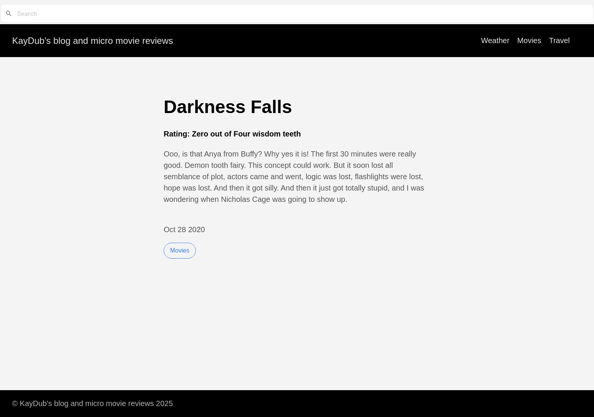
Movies (529, 40)
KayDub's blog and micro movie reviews (92, 41)
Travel (559, 40)
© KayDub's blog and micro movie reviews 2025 (92, 403)
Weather (495, 40)
